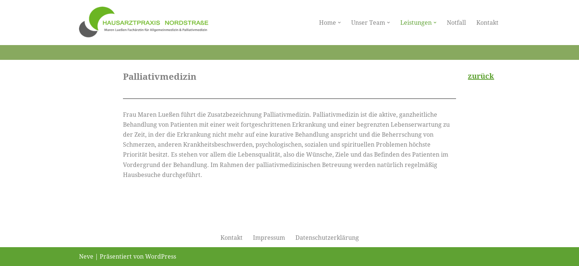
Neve (86, 256)
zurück (481, 76)
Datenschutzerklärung (327, 237)
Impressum (269, 237)
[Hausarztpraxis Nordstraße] (143, 22)
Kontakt (487, 22)
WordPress (160, 256)
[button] (339, 22)
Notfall (456, 22)
